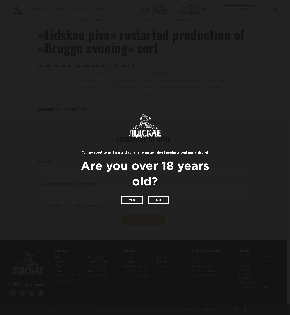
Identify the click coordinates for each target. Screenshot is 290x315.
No (158, 200)
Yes (132, 200)
